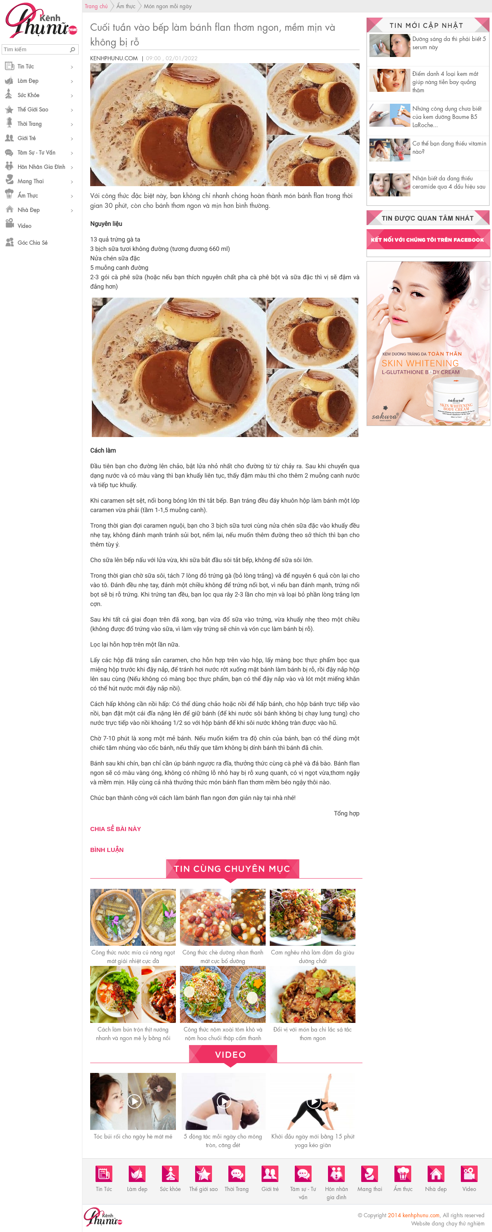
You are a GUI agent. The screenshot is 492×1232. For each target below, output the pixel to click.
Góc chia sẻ (33, 242)
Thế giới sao (33, 108)
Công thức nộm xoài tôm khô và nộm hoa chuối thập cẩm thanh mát (223, 1037)
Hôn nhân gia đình (41, 166)
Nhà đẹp (29, 209)
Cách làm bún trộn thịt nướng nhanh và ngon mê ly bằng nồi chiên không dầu (133, 1037)
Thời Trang (30, 123)
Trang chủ (96, 5)
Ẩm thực (28, 194)
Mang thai (30, 180)
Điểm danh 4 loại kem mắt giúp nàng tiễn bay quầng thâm (445, 81)
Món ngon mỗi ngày (167, 5)
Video (24, 225)
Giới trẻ (27, 137)
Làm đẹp (28, 80)
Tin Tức (26, 65)
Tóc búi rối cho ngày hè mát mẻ (133, 1135)
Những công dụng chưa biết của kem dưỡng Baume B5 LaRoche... (446, 116)
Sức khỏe (28, 94)
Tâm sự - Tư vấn (36, 151)
